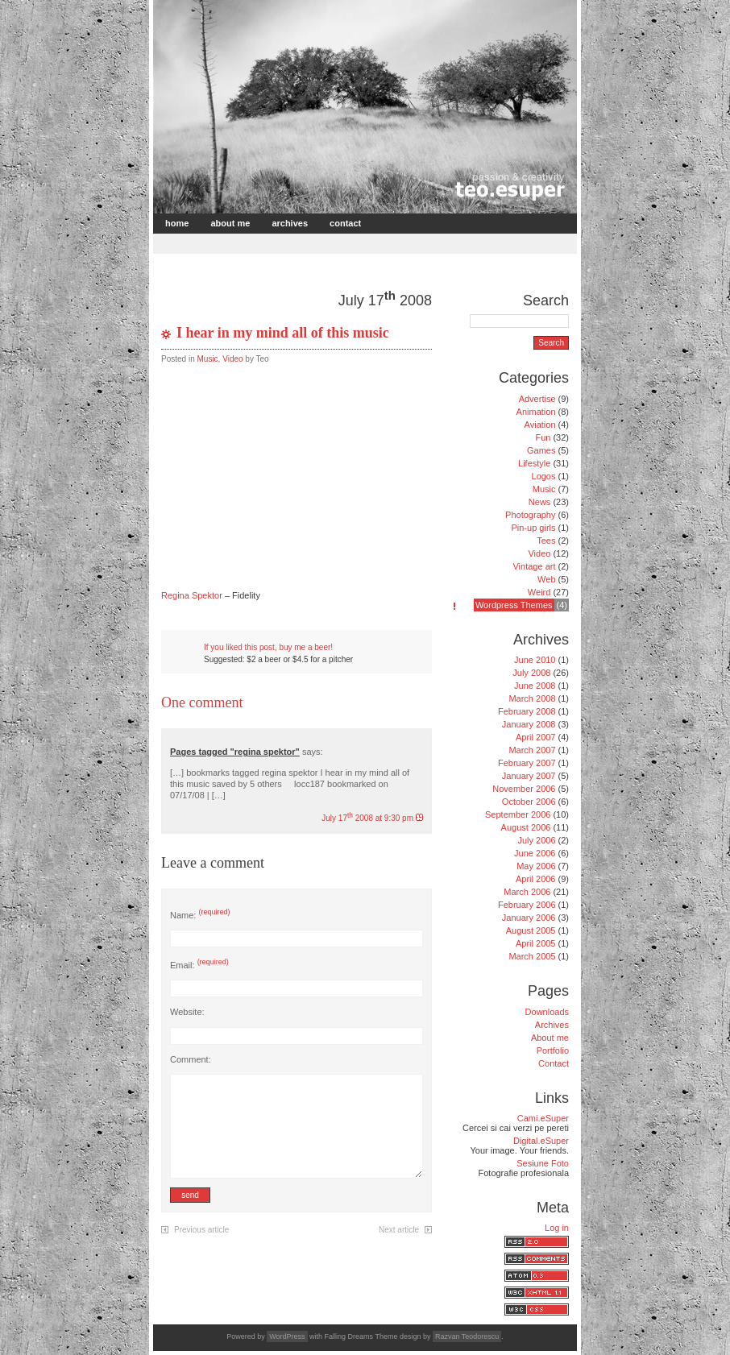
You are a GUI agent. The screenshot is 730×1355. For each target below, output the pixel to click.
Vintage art (533, 566)
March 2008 (531, 698)
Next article (399, 1229)
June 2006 (534, 853)
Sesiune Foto (542, 1163)
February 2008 (527, 711)
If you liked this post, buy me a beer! (268, 647)
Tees (546, 540)
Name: (200, 915)
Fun (542, 437)
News (540, 502)
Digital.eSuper (541, 1141)
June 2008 (534, 685)
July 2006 (536, 840)
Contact (345, 223)
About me (230, 223)
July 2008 (531, 673)
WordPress (287, 1336)
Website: (187, 1012)
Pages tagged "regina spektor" (235, 751)
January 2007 (529, 776)
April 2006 (536, 879)
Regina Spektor (191, 595)
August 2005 (531, 930)
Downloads (547, 1012)
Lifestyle (534, 463)
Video (232, 358)
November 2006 (523, 789)
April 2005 (536, 943)
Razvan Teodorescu (467, 1336)
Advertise (537, 399)
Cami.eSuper (543, 1118)
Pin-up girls (533, 527)
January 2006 (529, 917)
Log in (557, 1228)
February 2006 (527, 905)
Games (541, 450)
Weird (539, 592)
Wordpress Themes (514, 605)
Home (177, 223)
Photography (530, 515)
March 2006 (527, 892)
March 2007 (531, 750)
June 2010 (534, 660)
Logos (544, 476)
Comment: (190, 1059)
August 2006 (526, 827)
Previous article (201, 1229)
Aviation (540, 424)
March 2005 (531, 956)
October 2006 (529, 801)
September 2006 (517, 814)
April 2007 (536, 737)
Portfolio (553, 1050)
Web (546, 579)
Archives (290, 223)
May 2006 (535, 866)
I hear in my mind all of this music (282, 333)
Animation (536, 411)
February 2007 (527, 763)
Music (207, 358)
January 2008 (529, 724)
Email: (199, 965)
